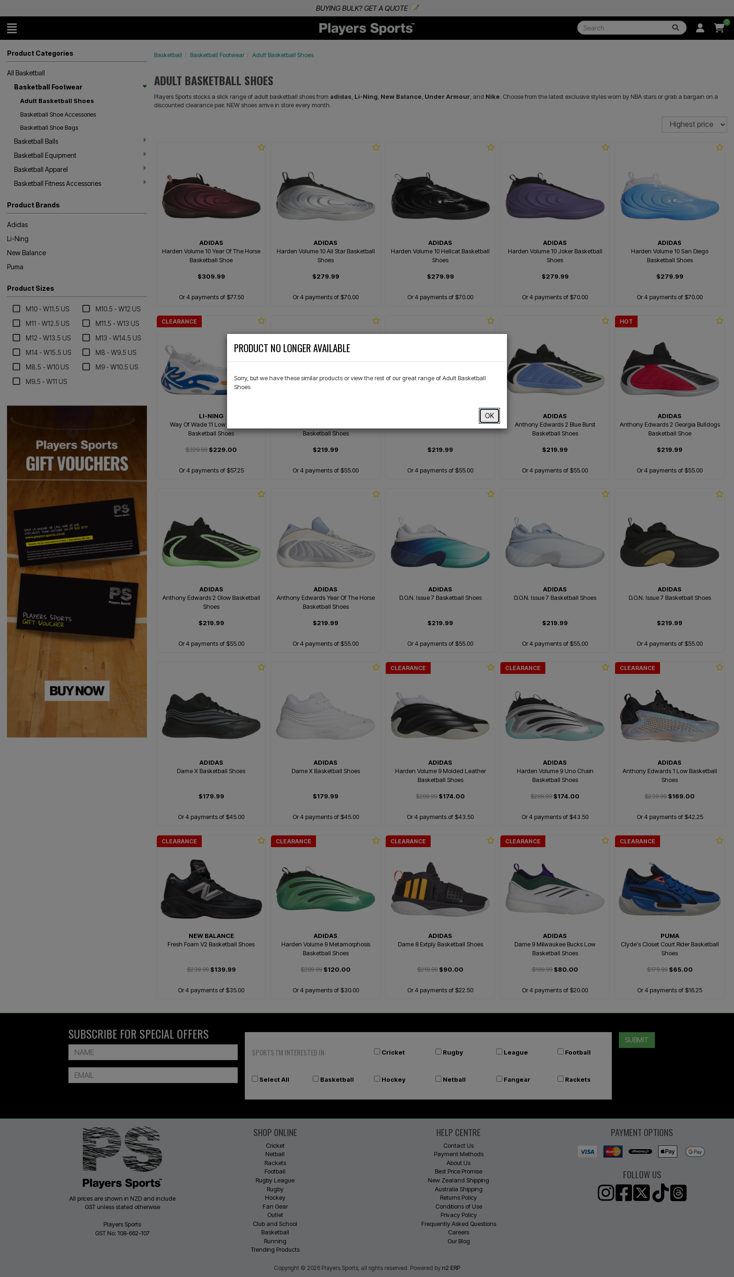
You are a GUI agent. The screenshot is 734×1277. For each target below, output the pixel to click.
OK (489, 416)
